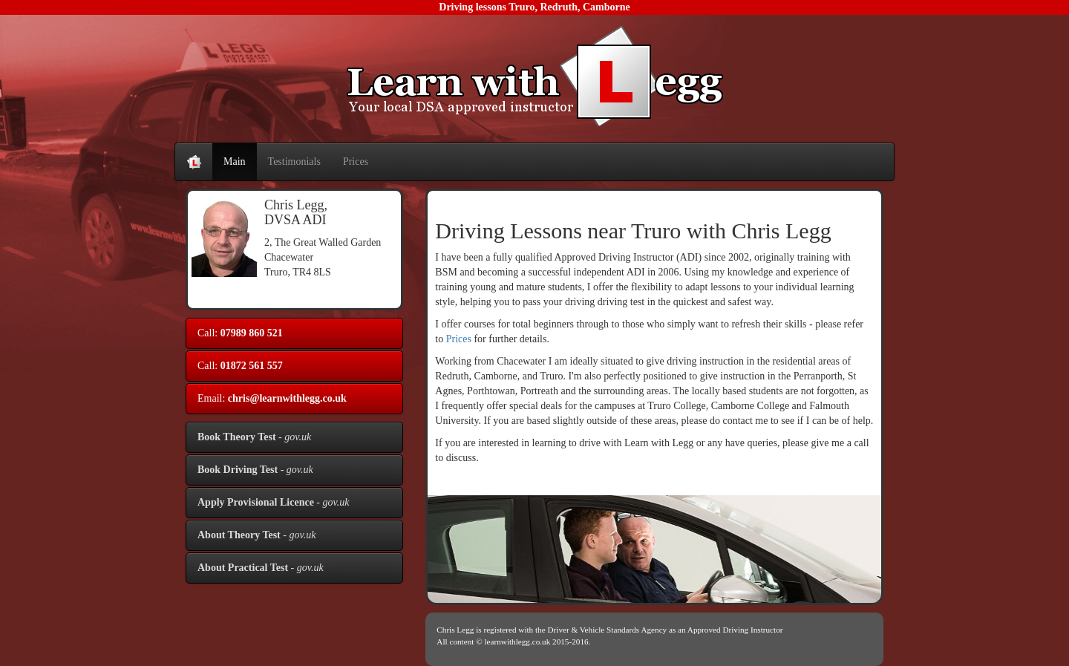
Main (234, 161)
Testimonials (294, 161)
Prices (355, 161)
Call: (240, 333)
